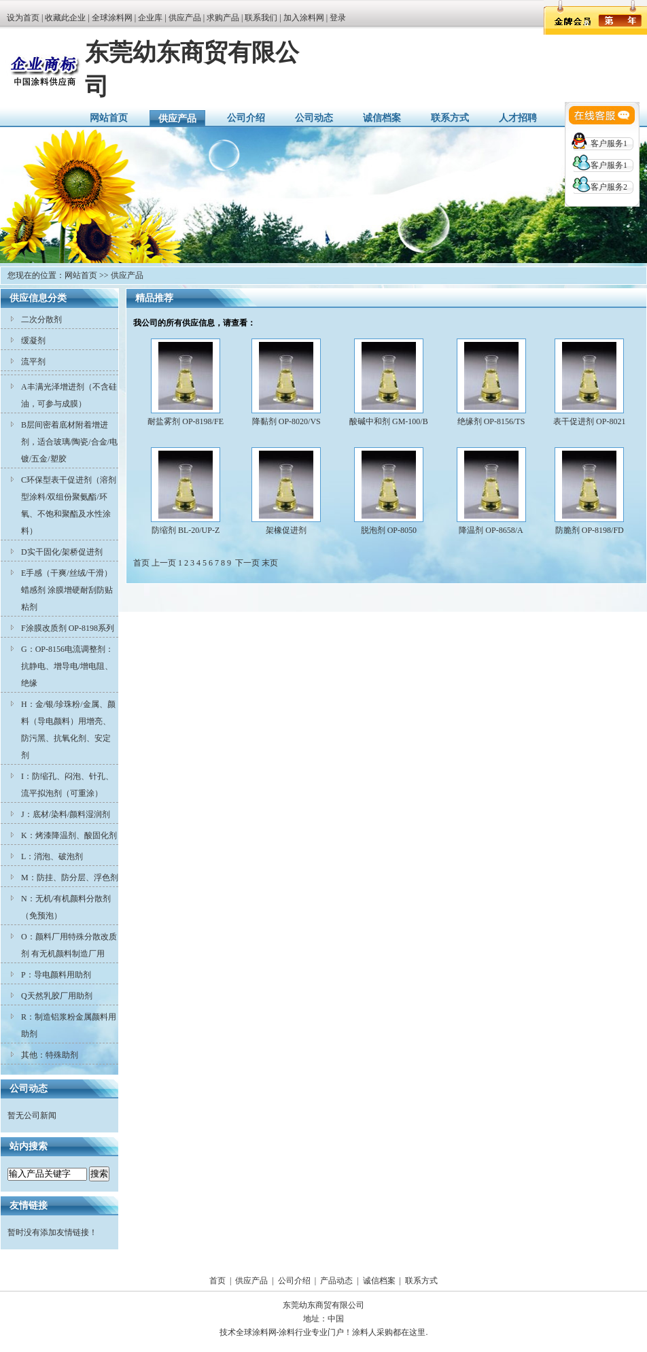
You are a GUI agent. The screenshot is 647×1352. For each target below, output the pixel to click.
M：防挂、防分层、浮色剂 (69, 877)
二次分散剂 (41, 319)
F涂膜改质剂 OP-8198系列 (67, 628)
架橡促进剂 (286, 530)
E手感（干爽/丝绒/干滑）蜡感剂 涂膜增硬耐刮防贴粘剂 (67, 590)
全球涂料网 (112, 17)
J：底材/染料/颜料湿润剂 (65, 814)
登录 (338, 17)
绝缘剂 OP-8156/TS (491, 421)
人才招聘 (518, 118)
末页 (270, 563)
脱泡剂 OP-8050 (389, 530)
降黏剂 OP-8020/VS (286, 421)
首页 (217, 1280)
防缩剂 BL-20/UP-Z (186, 530)
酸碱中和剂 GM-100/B (388, 421)
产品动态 (336, 1280)
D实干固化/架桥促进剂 (62, 552)
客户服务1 (609, 143)
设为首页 (23, 17)
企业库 (150, 17)
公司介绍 (246, 118)
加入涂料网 (303, 17)
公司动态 (314, 118)
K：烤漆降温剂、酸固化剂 (69, 835)
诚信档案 (382, 118)
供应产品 (185, 17)
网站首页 (109, 118)
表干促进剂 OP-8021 (589, 421)
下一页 (247, 563)
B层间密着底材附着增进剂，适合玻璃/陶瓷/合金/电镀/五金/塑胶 (69, 442)
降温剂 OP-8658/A (491, 530)
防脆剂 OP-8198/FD (589, 530)
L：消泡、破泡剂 (52, 856)
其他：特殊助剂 (49, 1055)
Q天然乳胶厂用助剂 (56, 996)
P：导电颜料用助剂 (56, 975)
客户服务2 (609, 187)
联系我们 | (264, 17)
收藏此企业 (65, 17)
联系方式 (450, 118)
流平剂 (33, 361)
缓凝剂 (33, 340)
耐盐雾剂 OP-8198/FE (185, 421)
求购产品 (223, 17)
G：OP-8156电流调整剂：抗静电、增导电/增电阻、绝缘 (67, 666)
